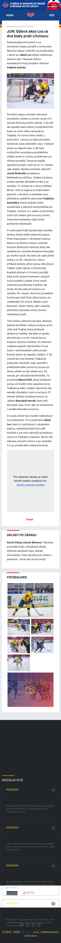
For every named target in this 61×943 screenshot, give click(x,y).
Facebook (12, 824)
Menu (10, 15)
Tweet (29, 519)
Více (52, 15)
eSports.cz (26, 939)
